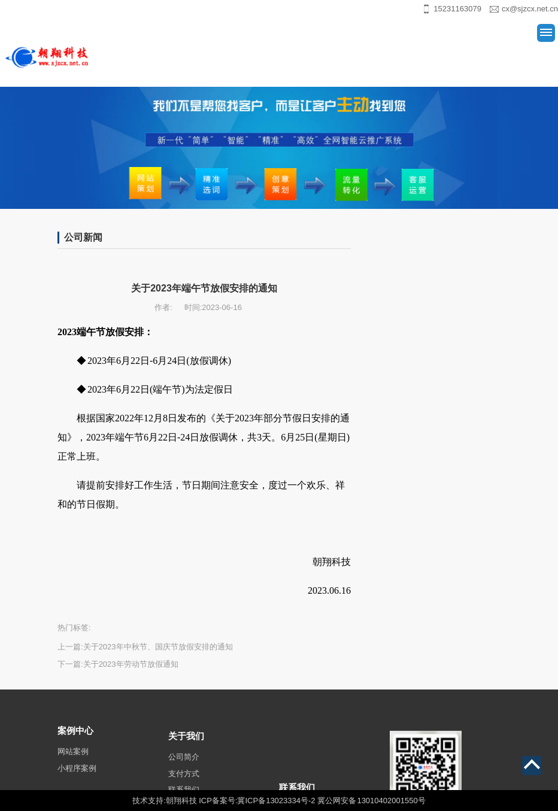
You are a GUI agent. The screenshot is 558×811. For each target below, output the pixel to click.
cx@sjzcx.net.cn (530, 8)
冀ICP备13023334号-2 (276, 800)
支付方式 (183, 784)
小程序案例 (76, 776)
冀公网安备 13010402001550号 (371, 800)
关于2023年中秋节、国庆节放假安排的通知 (158, 646)
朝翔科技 (181, 800)
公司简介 (183, 768)
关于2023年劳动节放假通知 (130, 664)
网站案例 (73, 760)
